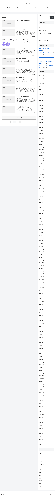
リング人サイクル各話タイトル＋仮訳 (46, 26)
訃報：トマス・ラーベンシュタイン (46, 36)
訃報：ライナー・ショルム (45, 33)
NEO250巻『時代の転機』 (44, 48)
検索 (40, 15)
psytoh (40, 50)
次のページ (19, 118)
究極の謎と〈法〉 (43, 30)
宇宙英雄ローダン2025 (44, 40)
